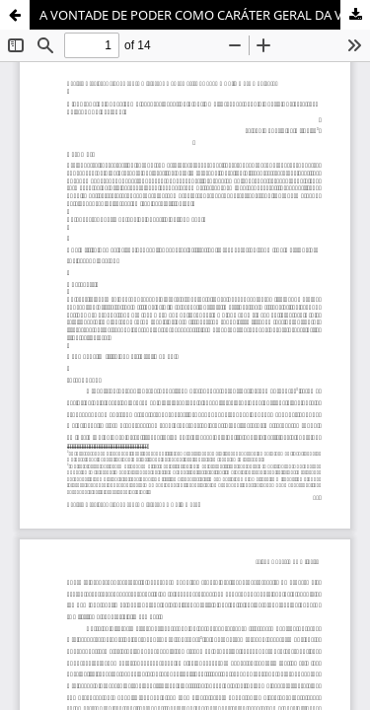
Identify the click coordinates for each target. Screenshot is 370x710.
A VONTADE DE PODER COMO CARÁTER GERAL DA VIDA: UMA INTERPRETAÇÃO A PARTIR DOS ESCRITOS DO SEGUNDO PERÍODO (204, 15)
